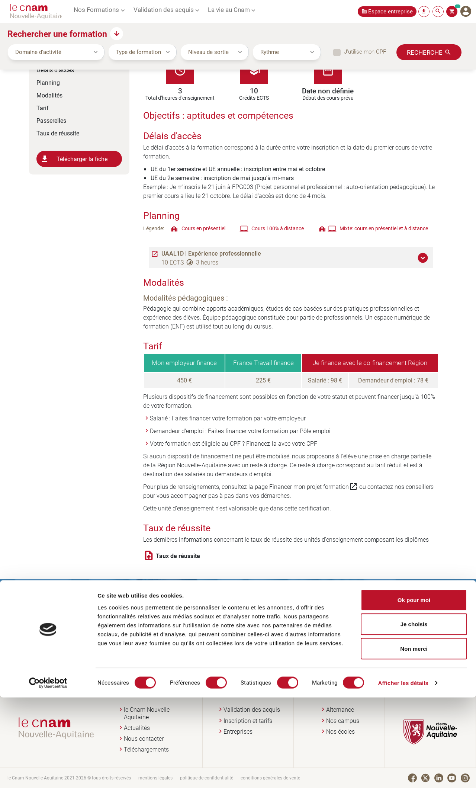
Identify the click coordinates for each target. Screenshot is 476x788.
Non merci (413, 739)
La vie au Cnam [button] (229, 9)
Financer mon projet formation (313, 486)
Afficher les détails (403, 773)
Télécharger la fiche (73, 158)
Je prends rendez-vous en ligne (293, 641)
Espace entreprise (390, 11)
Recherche (425, 52)
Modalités (49, 95)
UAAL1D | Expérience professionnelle (211, 253)
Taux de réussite (57, 133)
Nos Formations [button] (96, 9)
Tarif (42, 108)
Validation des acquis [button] (164, 9)
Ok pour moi (414, 690)
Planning (48, 82)
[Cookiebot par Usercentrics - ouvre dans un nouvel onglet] (48, 773)
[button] (424, 258)
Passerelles (51, 120)
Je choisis (414, 715)
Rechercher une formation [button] (57, 33)
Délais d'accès (55, 70)
